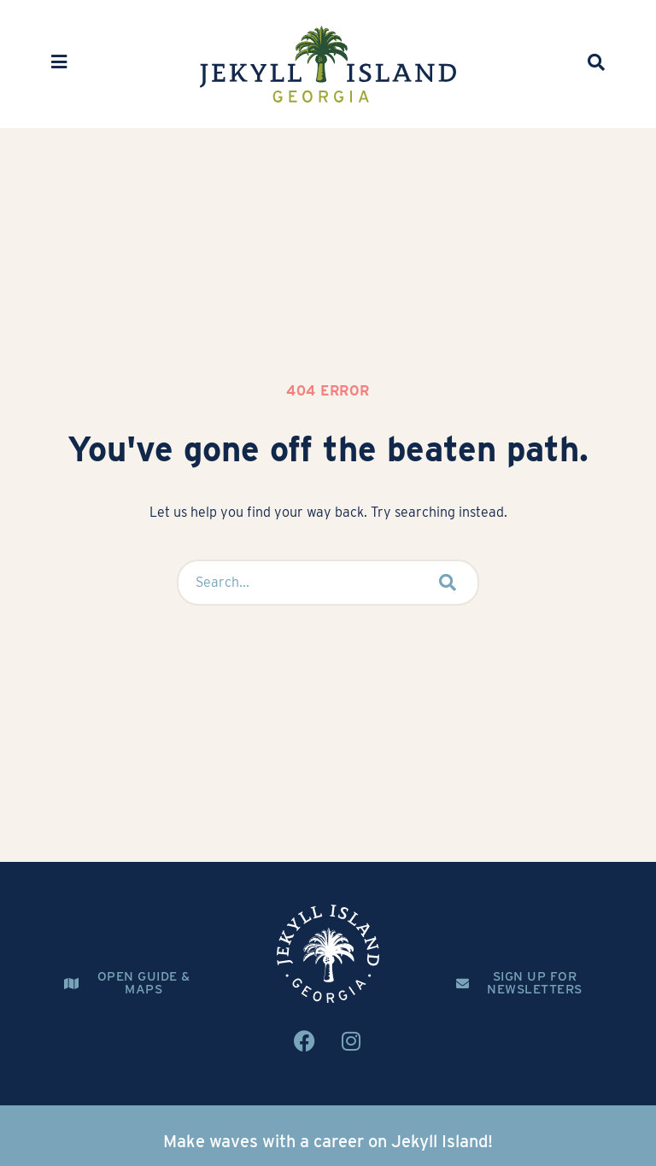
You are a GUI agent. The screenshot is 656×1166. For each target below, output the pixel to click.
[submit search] (448, 582)
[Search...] (294, 582)
